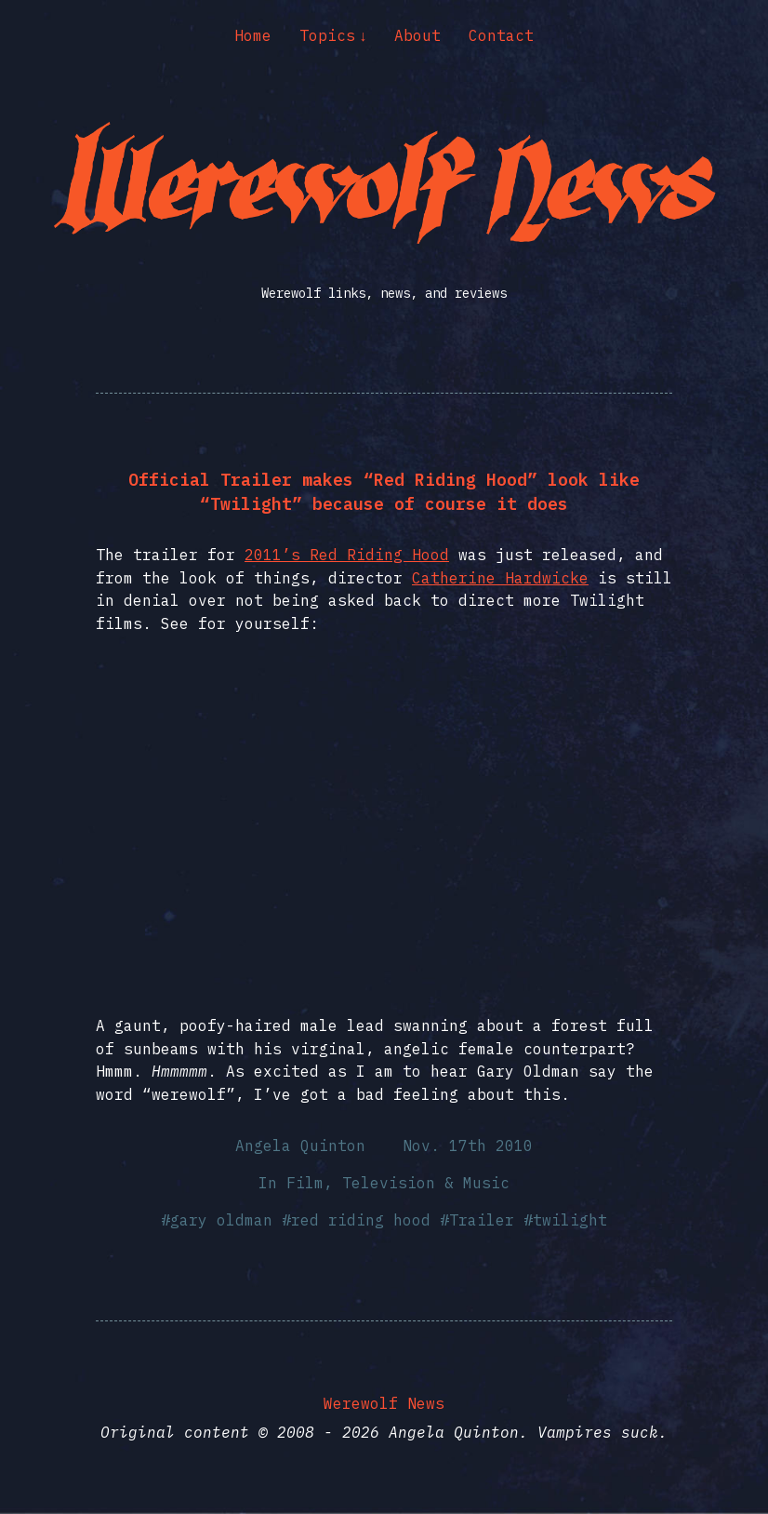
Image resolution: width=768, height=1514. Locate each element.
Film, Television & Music (398, 1182)
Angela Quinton (300, 1145)
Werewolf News (384, 1403)
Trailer (481, 1220)
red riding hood (360, 1220)
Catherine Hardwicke (500, 578)
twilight (570, 1220)
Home (252, 35)
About (417, 35)
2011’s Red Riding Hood (347, 554)
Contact (501, 35)
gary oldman (221, 1220)
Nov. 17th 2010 (468, 1145)
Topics (327, 35)
